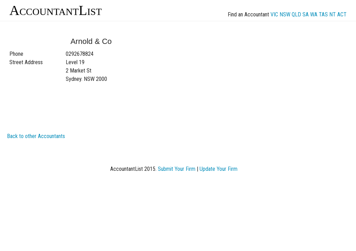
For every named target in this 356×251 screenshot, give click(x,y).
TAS (323, 14)
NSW (285, 14)
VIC (274, 14)
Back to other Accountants (36, 136)
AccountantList (55, 10)
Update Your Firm (218, 169)
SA (305, 14)
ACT (342, 14)
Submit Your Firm (176, 169)
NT (332, 14)
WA (313, 14)
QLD (296, 14)
